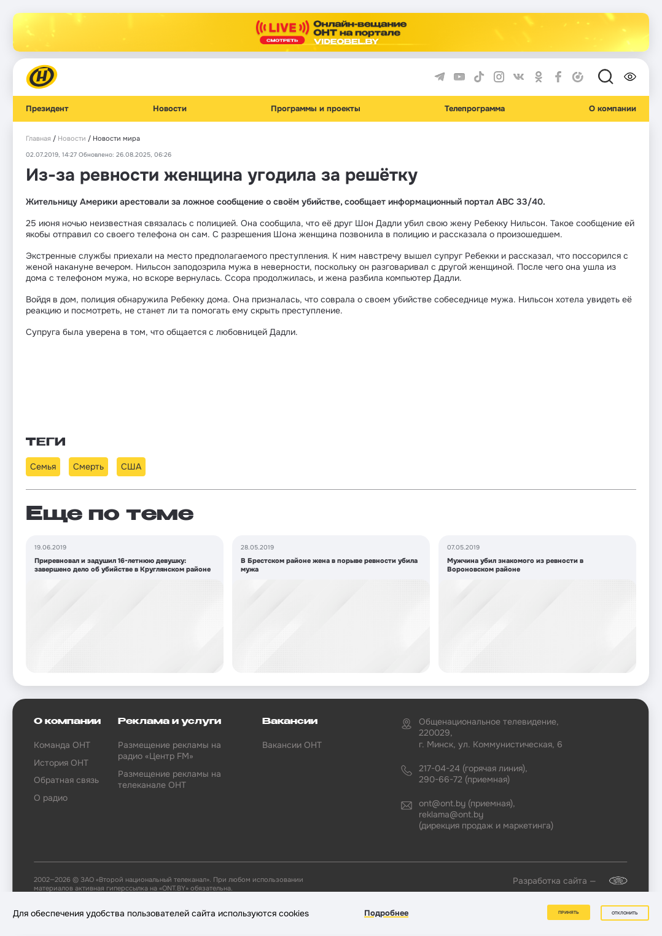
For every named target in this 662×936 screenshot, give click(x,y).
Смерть (88, 466)
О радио (51, 797)
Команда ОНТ (62, 744)
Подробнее (386, 913)
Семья (43, 466)
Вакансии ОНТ (292, 744)
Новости (170, 108)
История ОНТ (61, 762)
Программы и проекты (315, 108)
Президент (47, 108)
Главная (38, 139)
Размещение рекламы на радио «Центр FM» (169, 750)
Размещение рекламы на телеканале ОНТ (169, 779)
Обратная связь (66, 779)
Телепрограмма (475, 108)
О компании (612, 108)
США (131, 466)
